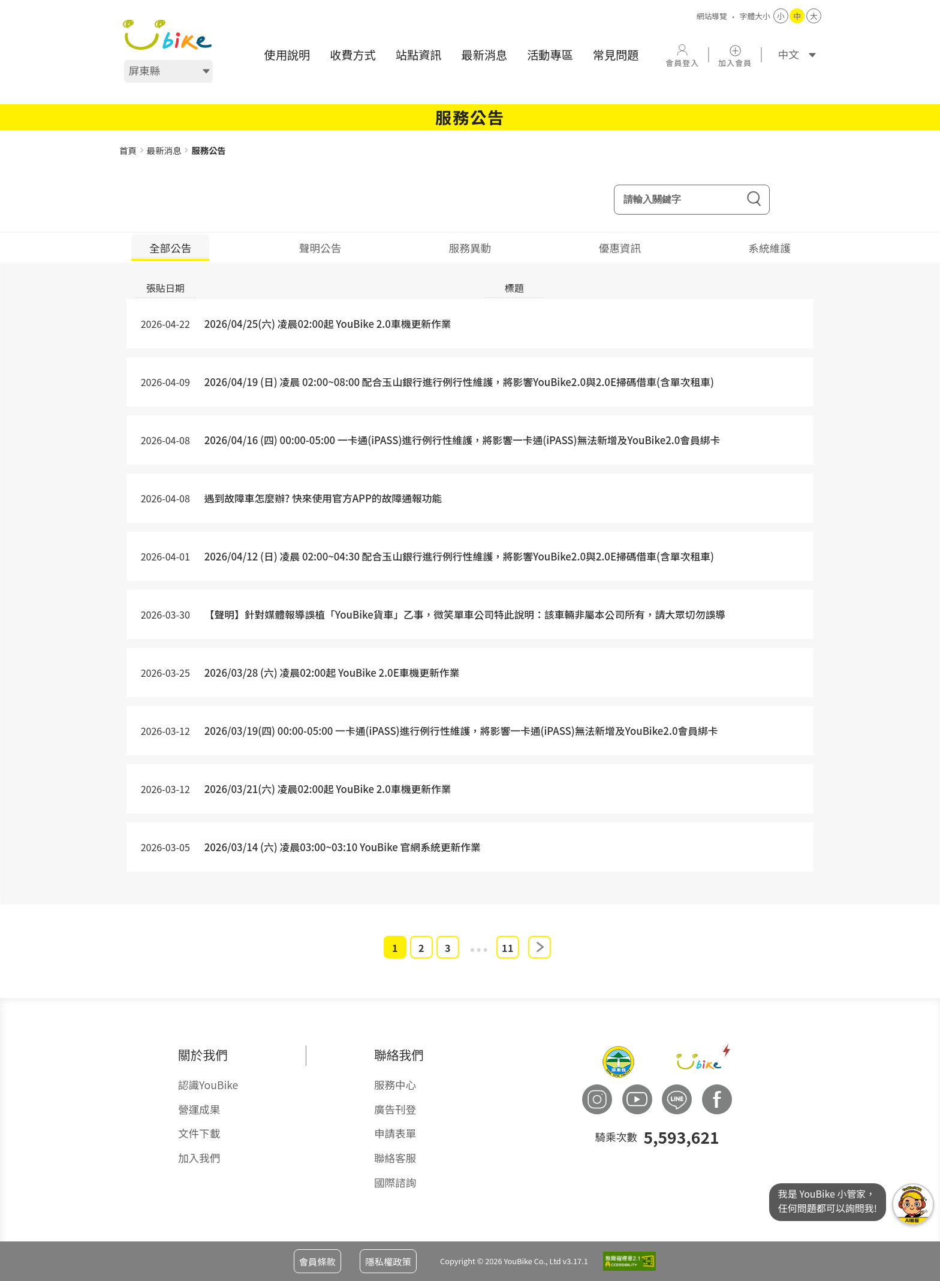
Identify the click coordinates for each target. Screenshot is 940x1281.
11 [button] (508, 948)
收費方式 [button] (353, 54)
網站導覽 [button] (712, 16)
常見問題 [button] (616, 54)
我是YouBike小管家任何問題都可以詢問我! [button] (913, 1204)
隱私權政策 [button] (388, 1261)
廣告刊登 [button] (395, 1109)
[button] (167, 35)
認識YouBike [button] (208, 1085)
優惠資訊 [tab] (620, 248)
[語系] (793, 55)
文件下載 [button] (199, 1133)
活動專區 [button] (550, 54)
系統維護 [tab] (770, 248)
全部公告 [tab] (170, 248)
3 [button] (448, 948)
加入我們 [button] (199, 1158)
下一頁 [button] (539, 947)
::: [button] (4, 137)
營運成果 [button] (199, 1109)
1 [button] (395, 948)
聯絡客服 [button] (395, 1158)
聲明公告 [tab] (320, 248)
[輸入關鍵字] (692, 200)
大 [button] (814, 16)
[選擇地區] (168, 71)
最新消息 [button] (484, 54)
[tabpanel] (470, 595)
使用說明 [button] (287, 54)
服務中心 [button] (395, 1085)
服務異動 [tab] (470, 248)
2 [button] (421, 948)
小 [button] (781, 16)
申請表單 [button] (395, 1133)
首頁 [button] (128, 150)
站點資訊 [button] (419, 54)
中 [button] (798, 16)
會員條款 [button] (317, 1261)
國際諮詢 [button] (395, 1182)
